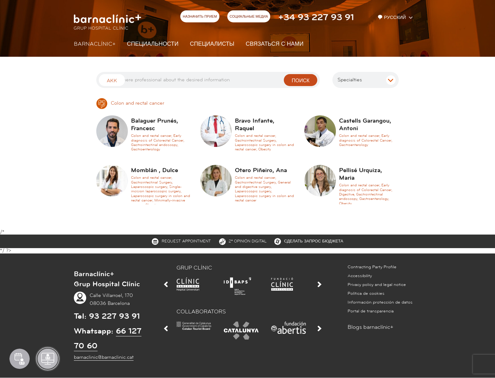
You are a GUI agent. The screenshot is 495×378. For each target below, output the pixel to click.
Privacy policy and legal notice (377, 285)
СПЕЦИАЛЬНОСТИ (153, 44)
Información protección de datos (380, 302)
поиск (300, 81)
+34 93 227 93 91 (316, 17)
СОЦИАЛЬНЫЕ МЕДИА (249, 17)
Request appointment (186, 241)
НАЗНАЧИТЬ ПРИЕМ (200, 17)
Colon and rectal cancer (130, 103)
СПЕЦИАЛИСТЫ (212, 44)
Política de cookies (366, 293)
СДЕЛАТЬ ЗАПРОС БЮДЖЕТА (313, 241)
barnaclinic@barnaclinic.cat (104, 357)
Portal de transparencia (371, 311)
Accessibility (360, 276)
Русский (392, 17)
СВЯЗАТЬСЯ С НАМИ (274, 44)
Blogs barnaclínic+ (370, 327)
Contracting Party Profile (372, 267)
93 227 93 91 (114, 316)
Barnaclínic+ (95, 44)
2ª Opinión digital (247, 241)
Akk (112, 81)
